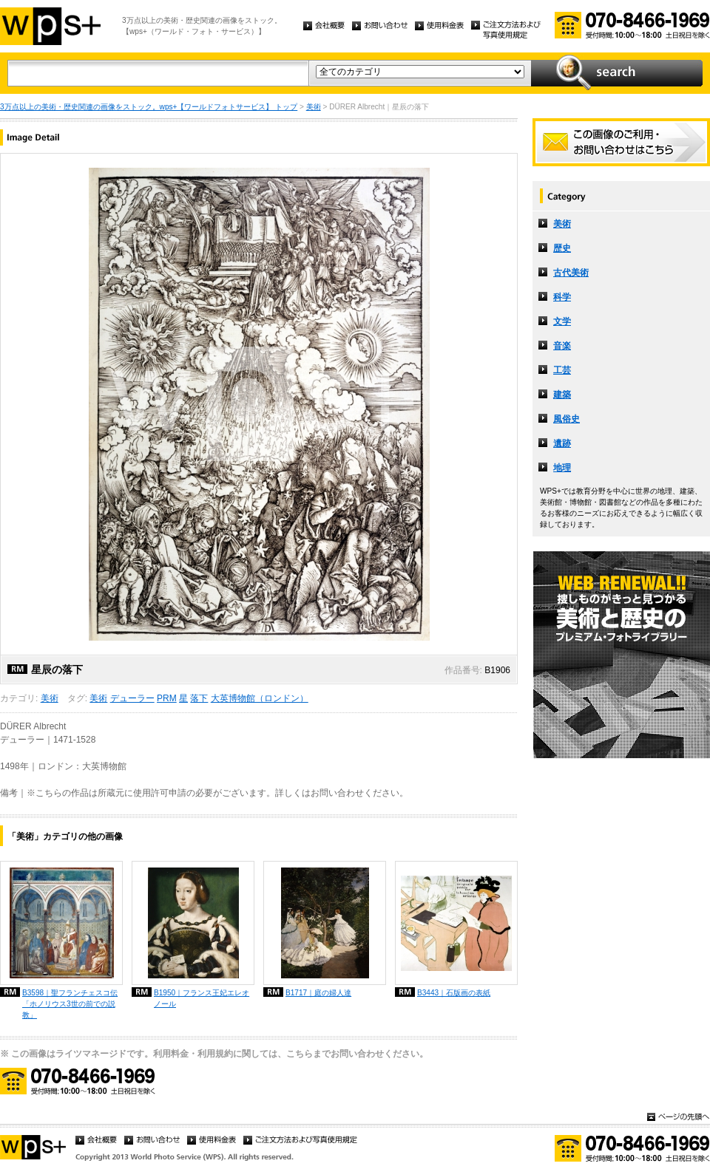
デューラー (132, 698)
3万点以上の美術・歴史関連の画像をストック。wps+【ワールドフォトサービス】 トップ (148, 107)
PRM (167, 698)
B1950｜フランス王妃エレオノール (201, 998)
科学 (562, 297)
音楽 (562, 346)
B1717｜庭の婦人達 (318, 993)
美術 (313, 107)
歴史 (562, 248)
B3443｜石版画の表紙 (453, 993)
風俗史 (566, 419)
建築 (562, 394)
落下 (199, 698)
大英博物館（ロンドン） (259, 698)
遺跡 (562, 443)
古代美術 (571, 272)
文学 (562, 321)
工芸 (562, 370)
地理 (562, 468)
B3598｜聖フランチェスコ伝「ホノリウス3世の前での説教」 (70, 1004)
